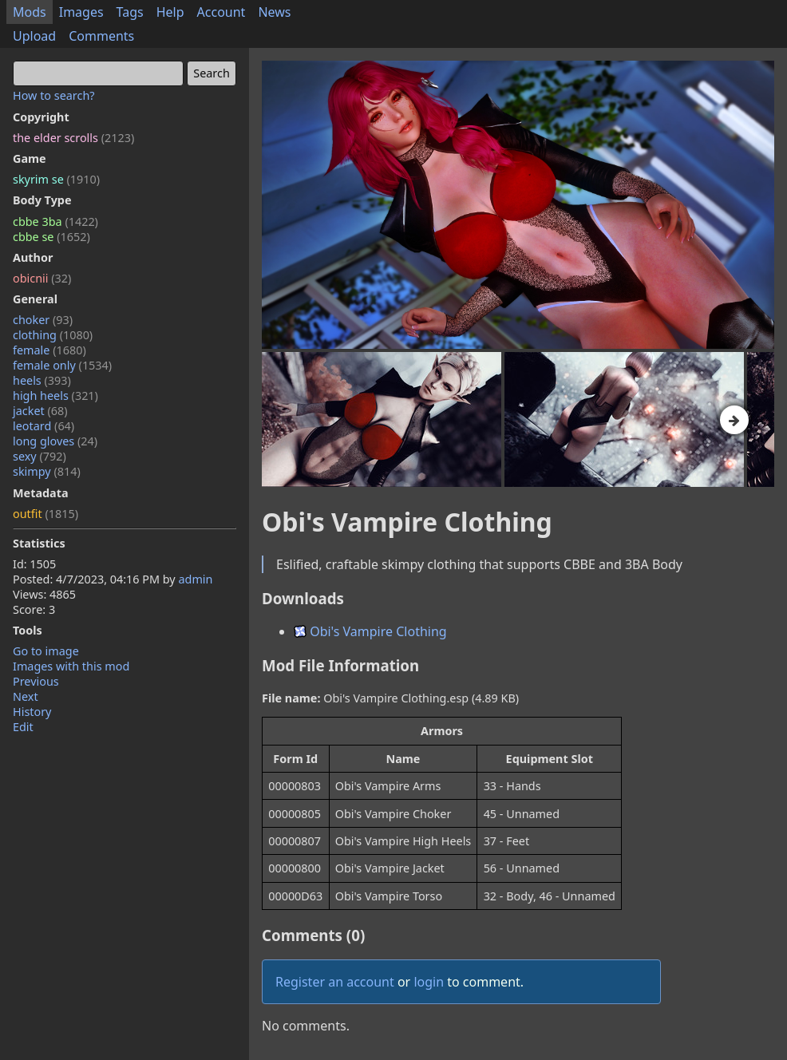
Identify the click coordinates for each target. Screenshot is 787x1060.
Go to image (46, 651)
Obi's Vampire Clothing (370, 631)
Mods (29, 12)
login (428, 982)
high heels (55, 395)
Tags (130, 12)
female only (62, 365)
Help (170, 12)
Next (25, 696)
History (32, 711)
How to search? (54, 95)
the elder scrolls (73, 137)
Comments (101, 36)
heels (42, 380)
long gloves (55, 441)
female (49, 350)
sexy (39, 456)
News (274, 12)
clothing (53, 334)
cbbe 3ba (55, 221)
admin (195, 579)
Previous (36, 681)
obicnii (42, 278)
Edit (23, 726)
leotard (43, 425)
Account (221, 12)
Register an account (334, 982)
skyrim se (56, 179)
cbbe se (51, 236)
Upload (34, 36)
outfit (45, 513)
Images (81, 12)
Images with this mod (71, 666)
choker (43, 319)
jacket (40, 410)
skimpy (47, 471)
